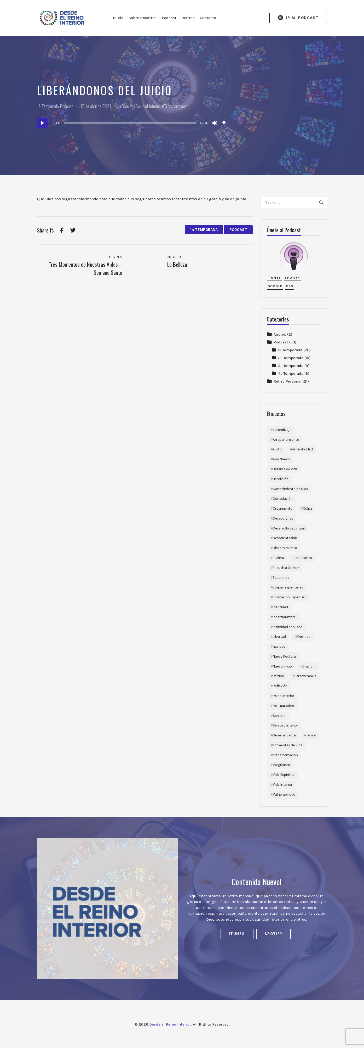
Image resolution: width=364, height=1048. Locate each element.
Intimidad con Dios (288, 627)
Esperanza (281, 578)
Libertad (279, 637)
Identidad (280, 607)
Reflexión (280, 686)
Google (275, 286)
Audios (280, 334)
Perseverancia (305, 676)
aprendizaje (282, 430)
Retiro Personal (288, 381)
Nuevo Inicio (282, 666)
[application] (132, 123)
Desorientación (285, 538)
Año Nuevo (281, 459)
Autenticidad (302, 449)
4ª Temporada (290, 373)
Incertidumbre (284, 617)
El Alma (278, 558)
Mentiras (303, 637)
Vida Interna (282, 785)
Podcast (169, 17)
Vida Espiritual (284, 775)
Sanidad (279, 716)
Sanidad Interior (148, 106)
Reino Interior (283, 696)
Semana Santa (284, 735)
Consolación (283, 499)
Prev (115, 257)
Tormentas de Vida (287, 745)
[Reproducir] (42, 123)
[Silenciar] (215, 123)
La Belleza (177, 264)
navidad (279, 646)
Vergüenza (281, 765)
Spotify (292, 277)
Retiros (188, 17)
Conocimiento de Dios (290, 489)
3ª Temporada (290, 365)
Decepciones (283, 518)
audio (277, 449)
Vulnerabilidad (284, 794)
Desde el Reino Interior (170, 1024)
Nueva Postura (284, 656)
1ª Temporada (48, 106)
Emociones (303, 558)
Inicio (118, 17)
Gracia (126, 106)
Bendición (280, 479)
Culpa (307, 508)
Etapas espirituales (288, 587)
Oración (308, 666)
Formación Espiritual (289, 597)
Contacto (208, 17)
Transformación (176, 106)
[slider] (130, 123)
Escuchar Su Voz (286, 568)
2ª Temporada (290, 357)
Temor (311, 735)
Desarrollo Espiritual (289, 528)
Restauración (283, 706)
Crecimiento (282, 508)
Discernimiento (285, 548)
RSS (289, 286)
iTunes (274, 277)
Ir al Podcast (298, 17)
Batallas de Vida (285, 469)
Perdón (278, 676)
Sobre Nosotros (143, 17)
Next (174, 257)
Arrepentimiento (286, 440)
